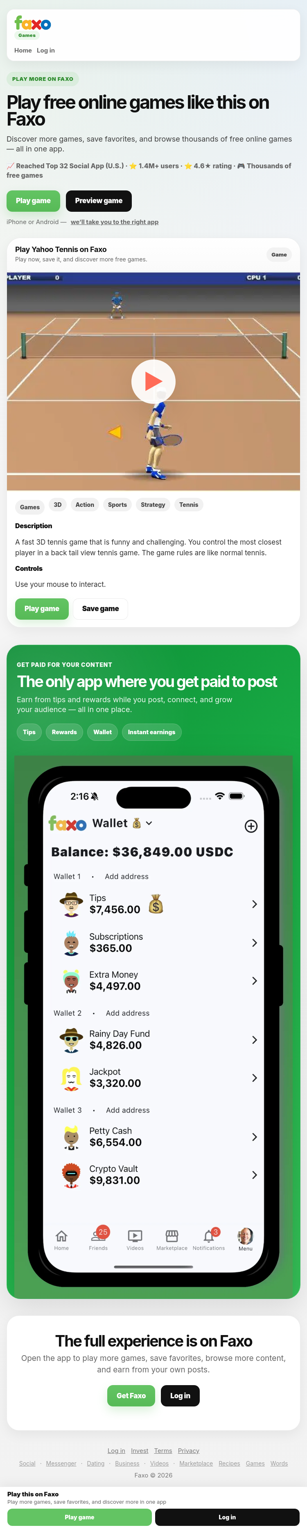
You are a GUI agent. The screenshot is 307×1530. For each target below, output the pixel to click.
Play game (33, 201)
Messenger (61, 1463)
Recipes (229, 1463)
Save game (100, 609)
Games (255, 1463)
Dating (96, 1463)
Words (279, 1463)
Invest (139, 1450)
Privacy (189, 1450)
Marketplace (196, 1463)
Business (127, 1463)
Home (23, 50)
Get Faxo (131, 1396)
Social (27, 1463)
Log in (46, 50)
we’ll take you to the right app (115, 222)
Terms (163, 1450)
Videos (159, 1463)
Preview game (99, 201)
